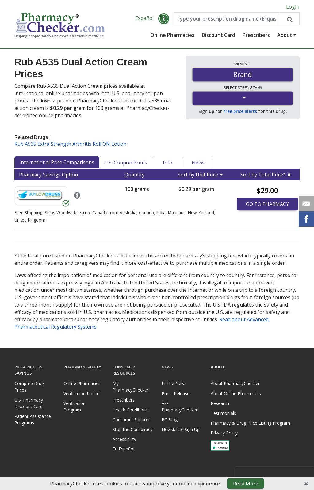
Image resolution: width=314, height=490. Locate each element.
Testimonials (223, 413)
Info (167, 163)
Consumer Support (131, 419)
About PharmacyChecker (235, 384)
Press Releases (177, 393)
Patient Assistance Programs (32, 419)
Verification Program (74, 406)
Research (220, 403)
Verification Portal (81, 393)
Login (292, 6)
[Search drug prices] (289, 19)
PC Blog (170, 419)
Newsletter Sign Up (181, 429)
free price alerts (240, 111)
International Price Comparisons (56, 162)
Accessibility (124, 439)
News (198, 163)
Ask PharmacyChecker (179, 406)
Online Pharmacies (172, 35)
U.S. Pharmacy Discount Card (28, 403)
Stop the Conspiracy (132, 429)
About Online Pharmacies (236, 393)
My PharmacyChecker (130, 387)
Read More (245, 483)
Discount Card (218, 35)
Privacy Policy (224, 433)
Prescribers (256, 35)
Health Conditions (130, 410)
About (284, 35)
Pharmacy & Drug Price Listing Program (250, 423)
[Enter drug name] (226, 19)
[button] (163, 19)
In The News (174, 384)
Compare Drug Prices (29, 387)
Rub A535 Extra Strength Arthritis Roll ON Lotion (70, 144)
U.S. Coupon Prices (125, 163)
